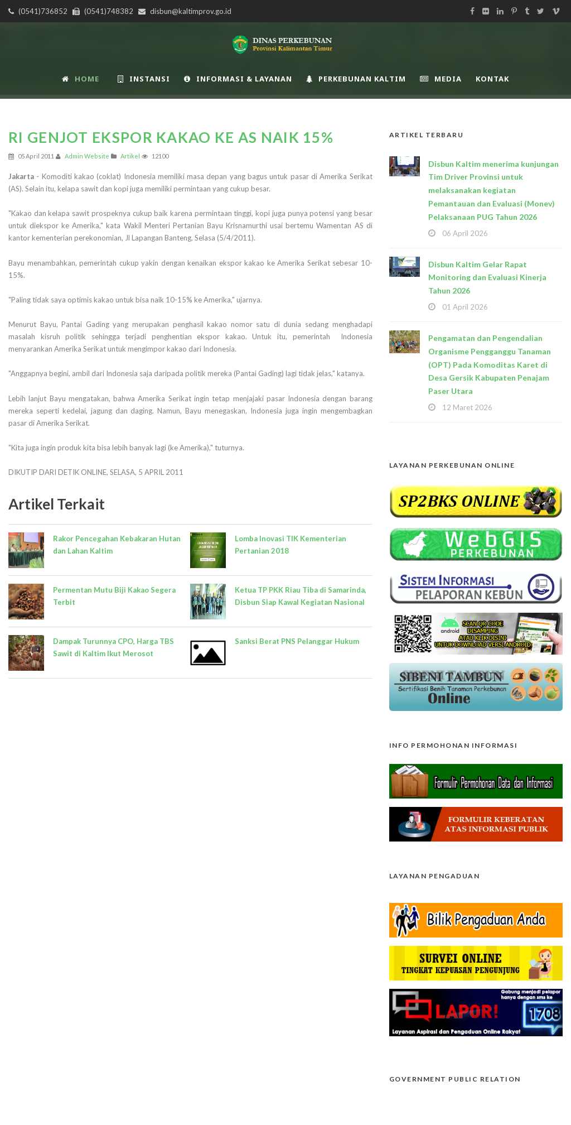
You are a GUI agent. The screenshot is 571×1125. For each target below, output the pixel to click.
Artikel (130, 156)
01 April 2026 (465, 306)
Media (441, 79)
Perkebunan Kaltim (356, 79)
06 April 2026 (465, 233)
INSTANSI (144, 79)
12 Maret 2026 (467, 407)
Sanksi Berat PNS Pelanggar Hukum (297, 641)
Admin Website (87, 156)
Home (80, 79)
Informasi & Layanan (238, 79)
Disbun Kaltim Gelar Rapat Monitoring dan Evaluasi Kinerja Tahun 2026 (487, 277)
